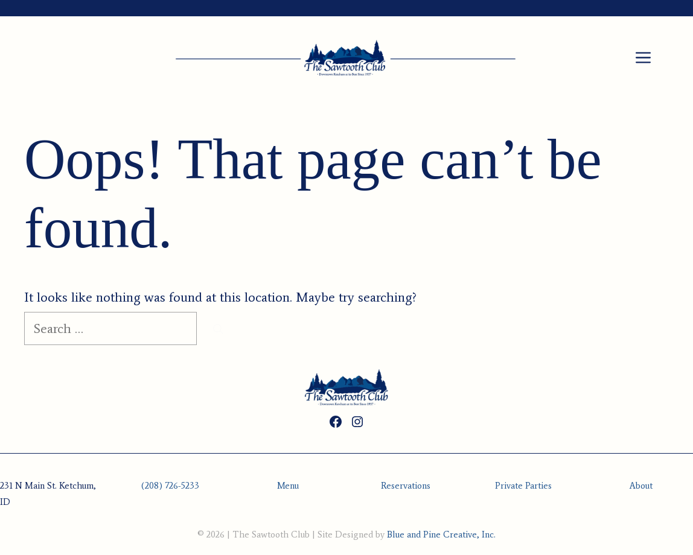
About (641, 485)
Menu (288, 485)
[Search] (218, 329)
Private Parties (523, 485)
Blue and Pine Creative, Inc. (441, 534)
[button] (643, 58)
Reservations (405, 485)
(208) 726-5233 (170, 485)
